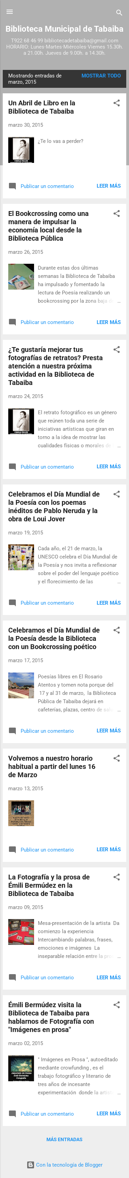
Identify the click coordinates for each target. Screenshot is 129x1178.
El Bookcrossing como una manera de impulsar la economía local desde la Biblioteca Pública (48, 225)
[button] (116, 104)
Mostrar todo (101, 76)
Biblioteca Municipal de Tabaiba (64, 29)
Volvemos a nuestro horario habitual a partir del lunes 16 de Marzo (51, 766)
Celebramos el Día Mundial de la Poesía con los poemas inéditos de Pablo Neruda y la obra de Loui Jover (54, 506)
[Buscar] (119, 13)
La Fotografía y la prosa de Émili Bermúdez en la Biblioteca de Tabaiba (49, 885)
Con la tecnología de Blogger (64, 1165)
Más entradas (64, 1139)
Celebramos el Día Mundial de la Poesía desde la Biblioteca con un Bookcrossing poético (54, 638)
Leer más (109, 186)
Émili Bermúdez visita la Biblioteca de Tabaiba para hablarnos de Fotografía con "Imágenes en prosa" (51, 1017)
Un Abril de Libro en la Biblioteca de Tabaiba (41, 107)
